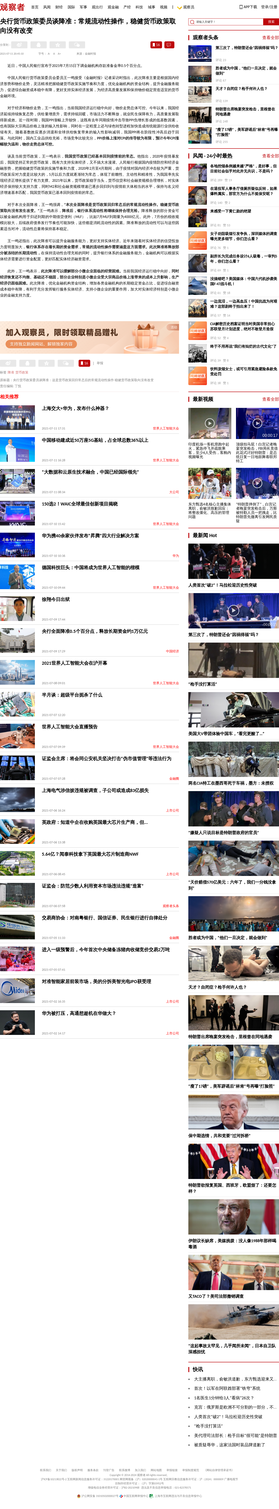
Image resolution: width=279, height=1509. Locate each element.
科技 (139, 7)
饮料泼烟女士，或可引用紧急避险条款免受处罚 (243, 371)
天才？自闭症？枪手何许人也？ (242, 88)
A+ (59, 53)
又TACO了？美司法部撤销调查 (216, 1296)
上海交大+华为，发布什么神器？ (75, 408)
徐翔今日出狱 (56, 599)
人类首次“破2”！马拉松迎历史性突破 (222, 585)
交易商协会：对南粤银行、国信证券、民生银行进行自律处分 (104, 918)
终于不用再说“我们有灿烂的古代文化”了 (243, 346)
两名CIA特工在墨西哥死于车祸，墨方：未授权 (231, 783)
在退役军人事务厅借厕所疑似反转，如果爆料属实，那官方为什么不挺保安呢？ (243, 191)
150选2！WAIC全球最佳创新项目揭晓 (80, 504)
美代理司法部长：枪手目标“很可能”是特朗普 (235, 1435)
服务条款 (93, 1470)
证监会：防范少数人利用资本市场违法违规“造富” (92, 886)
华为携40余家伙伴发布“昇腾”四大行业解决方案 (90, 535)
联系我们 (45, 1470)
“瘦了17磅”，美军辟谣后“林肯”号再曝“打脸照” (247, 132)
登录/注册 (269, 7)
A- (49, 53)
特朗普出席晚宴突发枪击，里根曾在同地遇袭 (245, 111)
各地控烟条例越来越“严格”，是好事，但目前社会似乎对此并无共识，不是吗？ (243, 168)
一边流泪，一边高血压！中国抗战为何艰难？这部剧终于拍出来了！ (243, 304)
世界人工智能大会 (166, 428)
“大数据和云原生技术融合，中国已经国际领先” (90, 472)
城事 (151, 7)
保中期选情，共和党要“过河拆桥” (219, 1135)
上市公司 (172, 810)
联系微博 (124, 1470)
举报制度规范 (190, 1470)
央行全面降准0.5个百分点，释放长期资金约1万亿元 (95, 631)
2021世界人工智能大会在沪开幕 (74, 663)
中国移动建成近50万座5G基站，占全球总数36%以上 (95, 440)
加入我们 (140, 1470)
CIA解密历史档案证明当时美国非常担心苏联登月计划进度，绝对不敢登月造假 (242, 326)
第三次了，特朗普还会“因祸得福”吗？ (247, 48)
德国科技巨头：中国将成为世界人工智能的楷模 (91, 567)
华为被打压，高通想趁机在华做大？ (79, 1013)
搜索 (271, 22)
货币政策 (21, 372)
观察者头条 (171, 906)
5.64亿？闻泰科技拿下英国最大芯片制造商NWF (90, 854)
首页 (35, 7)
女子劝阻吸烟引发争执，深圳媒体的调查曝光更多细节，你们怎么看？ (243, 236)
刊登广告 (108, 1470)
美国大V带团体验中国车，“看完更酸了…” (226, 733)
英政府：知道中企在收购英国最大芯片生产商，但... (95, 822)
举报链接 (172, 1470)
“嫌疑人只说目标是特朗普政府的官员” (223, 832)
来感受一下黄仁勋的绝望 (230, 211)
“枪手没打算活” (202, 684)
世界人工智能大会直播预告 (70, 727)
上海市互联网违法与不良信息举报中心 (175, 1496)
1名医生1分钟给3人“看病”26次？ (224, 1397)
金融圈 (174, 779)
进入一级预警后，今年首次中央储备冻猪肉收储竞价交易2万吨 (106, 949)
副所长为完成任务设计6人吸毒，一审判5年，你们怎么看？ (243, 259)
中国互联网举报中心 (134, 1496)
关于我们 (61, 1470)
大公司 (174, 492)
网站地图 (156, 1470)
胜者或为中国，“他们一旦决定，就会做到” (246, 71)
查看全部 (270, 37)
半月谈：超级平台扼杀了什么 (72, 695)
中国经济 (172, 651)
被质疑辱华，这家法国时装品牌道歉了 (229, 1444)
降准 (11, 372)
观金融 (113, 7)
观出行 (97, 7)
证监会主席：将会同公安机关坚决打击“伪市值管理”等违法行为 (106, 758)
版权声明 (77, 1470)
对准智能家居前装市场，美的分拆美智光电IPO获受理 (96, 981)
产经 (127, 7)
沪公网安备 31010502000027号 (98, 1496)
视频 (163, 7)
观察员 (186, 7)
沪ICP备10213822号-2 (53, 1479)
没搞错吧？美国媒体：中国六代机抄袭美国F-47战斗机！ (243, 281)
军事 (83, 7)
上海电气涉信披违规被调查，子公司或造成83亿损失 (95, 790)
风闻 (47, 7)
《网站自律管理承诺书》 (219, 1470)
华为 (176, 556)
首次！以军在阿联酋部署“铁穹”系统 (227, 1388)
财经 (59, 7)
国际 (71, 7)
